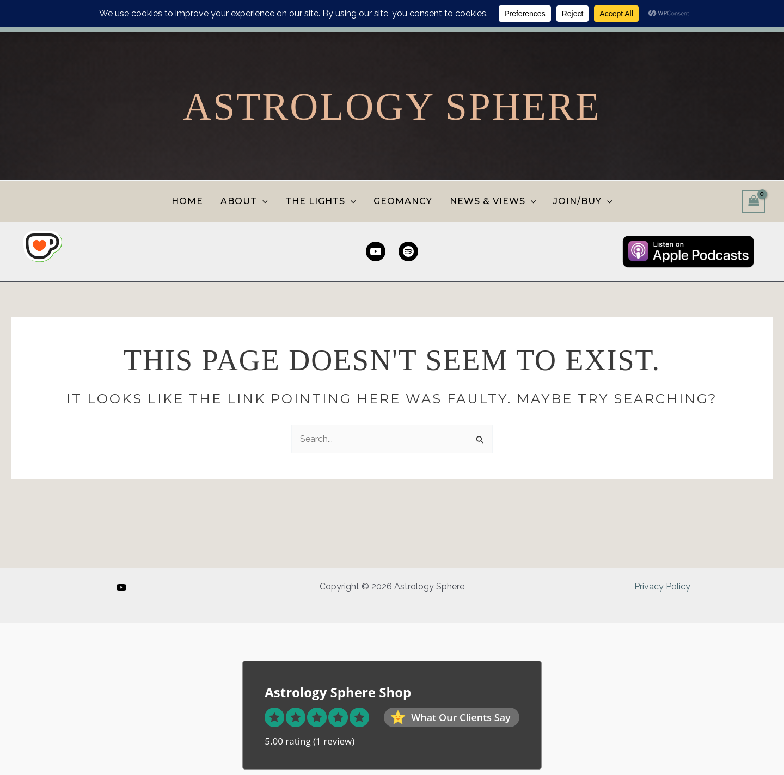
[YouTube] (121, 587)
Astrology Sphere (392, 106)
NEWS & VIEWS (493, 201)
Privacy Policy (662, 586)
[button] (262, 201)
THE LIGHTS (320, 201)
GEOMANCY (402, 201)
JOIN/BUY (582, 201)
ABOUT (244, 201)
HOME (187, 201)
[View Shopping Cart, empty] (753, 201)
